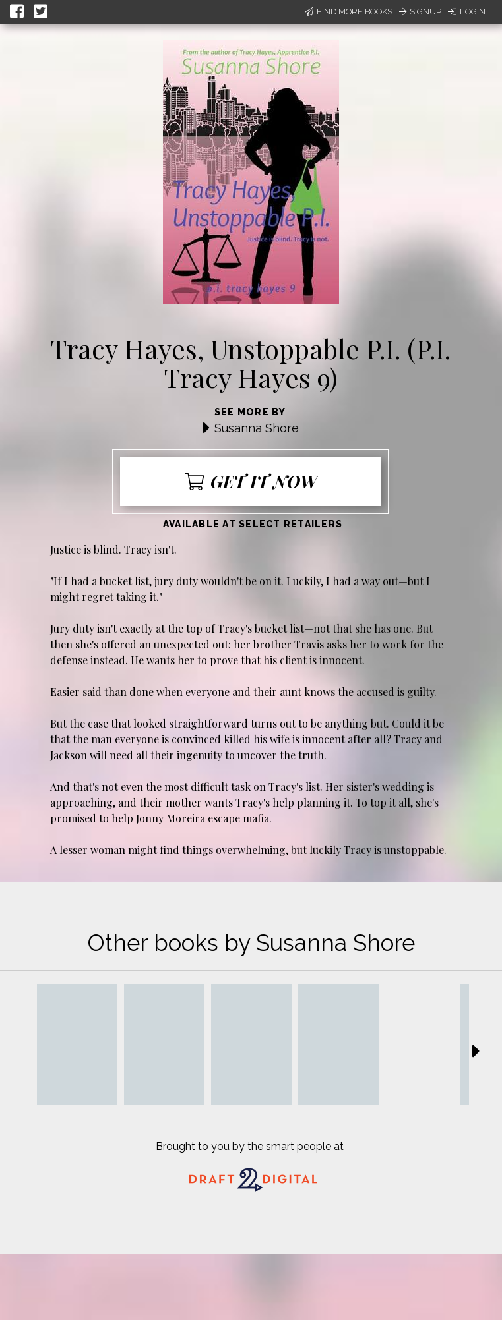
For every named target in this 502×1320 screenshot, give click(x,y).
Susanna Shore (256, 428)
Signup (420, 11)
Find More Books (348, 11)
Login (467, 11)
